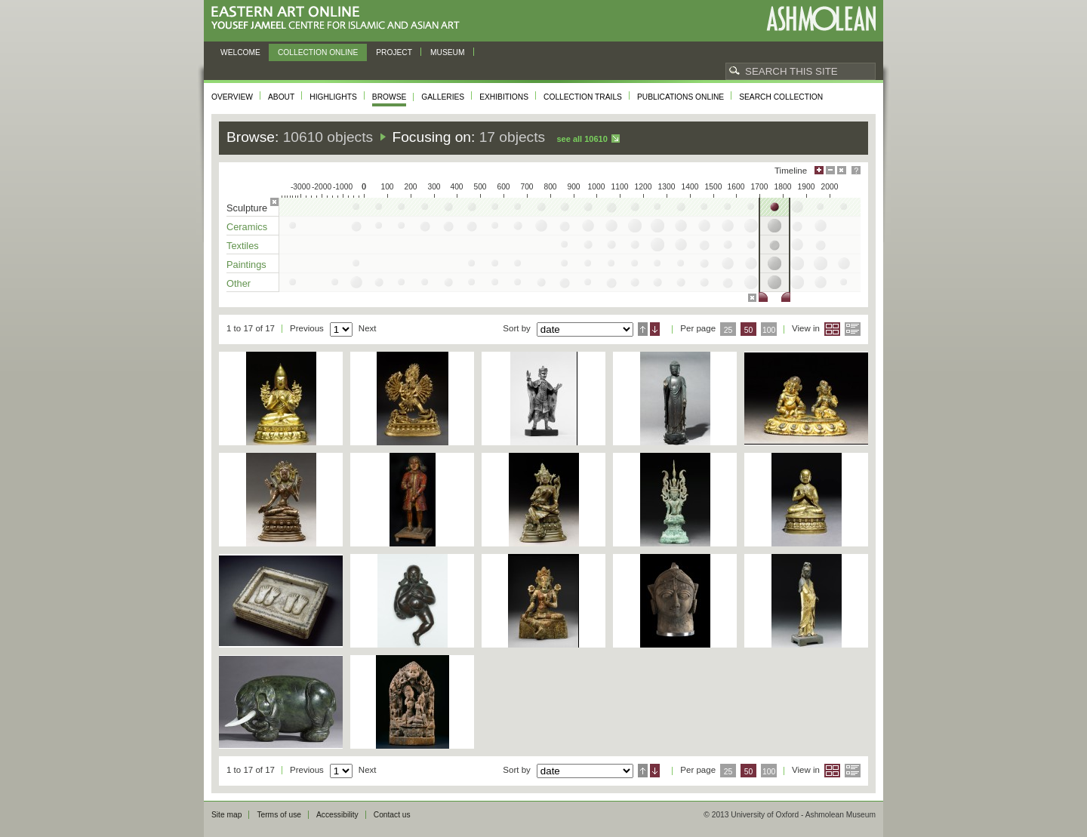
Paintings (246, 264)
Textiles (242, 245)
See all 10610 (581, 138)
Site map (226, 815)
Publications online (680, 97)
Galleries (442, 97)
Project (394, 52)
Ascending (643, 329)
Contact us (392, 815)
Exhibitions (503, 97)
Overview (232, 97)
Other (238, 283)
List (853, 329)
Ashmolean (821, 18)
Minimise (830, 170)
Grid (832, 329)
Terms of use (279, 815)
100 (768, 330)
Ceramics (246, 226)
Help (856, 170)
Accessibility (337, 815)
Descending (655, 329)
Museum (447, 52)
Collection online (318, 52)
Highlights (333, 97)
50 (748, 330)
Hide (841, 170)
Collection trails (583, 97)
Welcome (240, 52)
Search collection (781, 97)
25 (728, 330)
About (281, 97)
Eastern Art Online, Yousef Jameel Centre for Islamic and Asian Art (339, 18)
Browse (389, 97)
